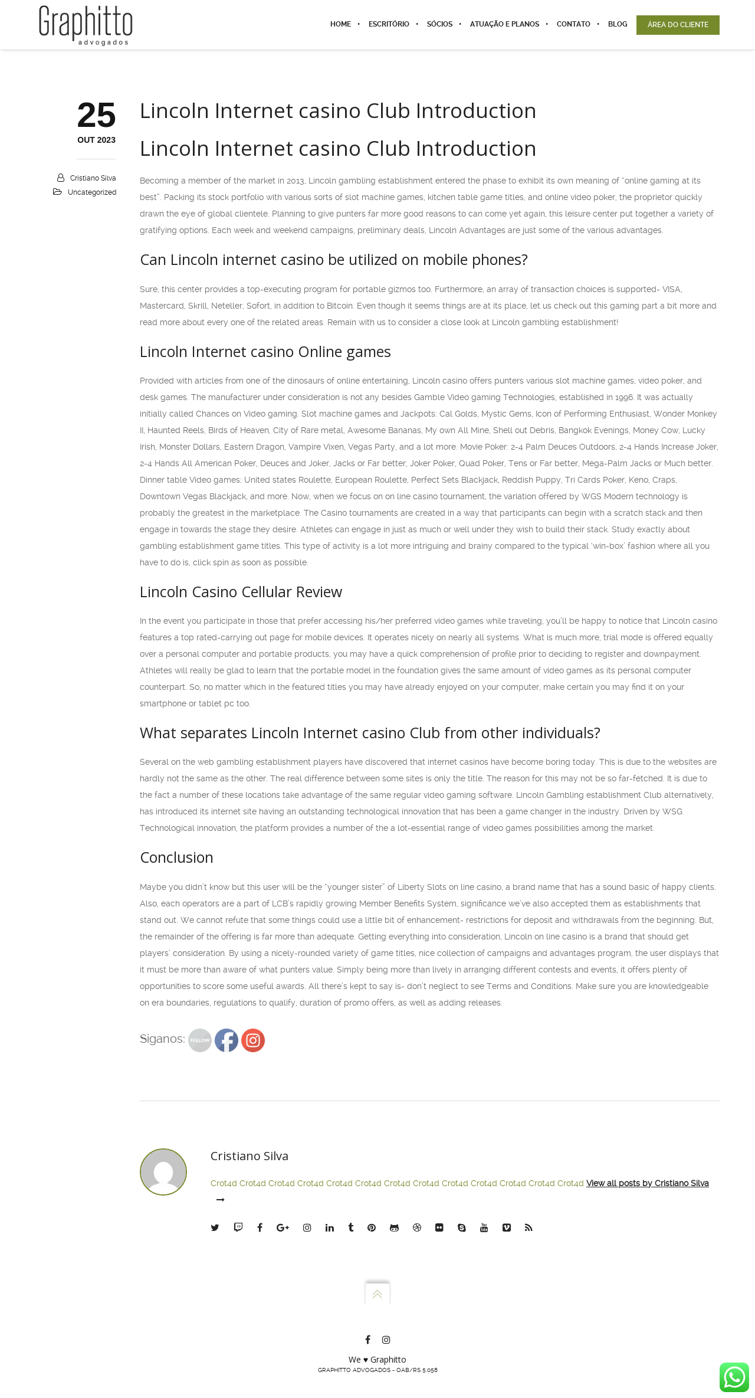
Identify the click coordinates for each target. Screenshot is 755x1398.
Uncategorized (92, 192)
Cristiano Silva (93, 178)
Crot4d (224, 1183)
